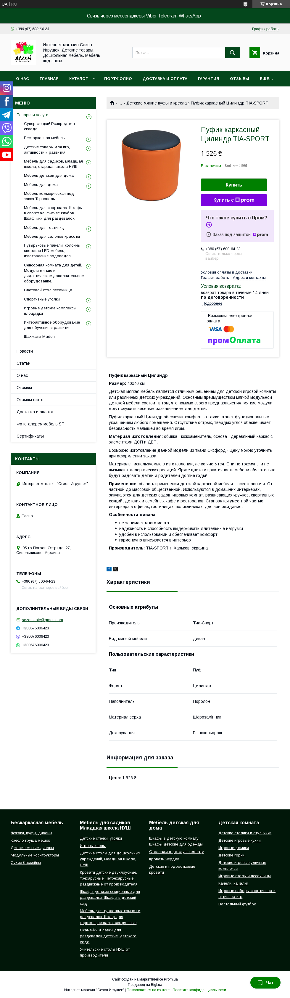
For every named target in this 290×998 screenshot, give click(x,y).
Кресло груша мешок (30, 840)
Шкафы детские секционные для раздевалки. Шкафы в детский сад (110, 897)
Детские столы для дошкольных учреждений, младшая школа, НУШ (110, 859)
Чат (265, 982)
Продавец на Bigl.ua (145, 985)
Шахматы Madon (39, 336)
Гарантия (208, 78)
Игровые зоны (93, 845)
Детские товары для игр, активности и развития (47, 150)
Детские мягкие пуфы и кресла (156, 103)
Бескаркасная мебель (44, 138)
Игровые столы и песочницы (244, 876)
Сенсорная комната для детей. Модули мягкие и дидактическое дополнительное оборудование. (54, 273)
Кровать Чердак (164, 859)
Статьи (23, 363)
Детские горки (231, 855)
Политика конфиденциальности (199, 990)
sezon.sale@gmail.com (42, 620)
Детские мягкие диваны (32, 848)
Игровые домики (233, 848)
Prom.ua (171, 979)
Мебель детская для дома (49, 175)
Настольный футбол (237, 904)
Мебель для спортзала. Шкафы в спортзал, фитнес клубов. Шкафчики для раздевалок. (53, 213)
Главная (49, 78)
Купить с (233, 200)
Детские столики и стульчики (244, 833)
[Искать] (232, 52)
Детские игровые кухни (239, 840)
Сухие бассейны (26, 862)
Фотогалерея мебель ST (41, 424)
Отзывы (239, 78)
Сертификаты (30, 436)
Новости (25, 351)
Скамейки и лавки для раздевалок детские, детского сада (108, 936)
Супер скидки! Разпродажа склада (49, 126)
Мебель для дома (41, 184)
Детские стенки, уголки (101, 838)
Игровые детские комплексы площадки (50, 311)
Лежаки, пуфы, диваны (31, 833)
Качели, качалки (233, 883)
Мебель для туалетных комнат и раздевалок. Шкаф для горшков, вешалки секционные (110, 917)
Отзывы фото (30, 399)
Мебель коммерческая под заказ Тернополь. (49, 196)
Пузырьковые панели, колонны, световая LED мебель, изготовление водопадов (52, 250)
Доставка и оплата (165, 78)
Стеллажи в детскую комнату (176, 851)
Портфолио (118, 78)
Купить (234, 184)
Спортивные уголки (42, 299)
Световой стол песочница (48, 290)
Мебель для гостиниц (44, 227)
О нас (22, 78)
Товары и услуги (33, 115)
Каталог (78, 78)
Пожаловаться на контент (148, 990)
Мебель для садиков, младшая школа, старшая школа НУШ (53, 164)
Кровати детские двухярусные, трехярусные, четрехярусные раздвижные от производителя (108, 878)
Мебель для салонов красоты (52, 236)
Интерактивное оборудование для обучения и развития (52, 325)
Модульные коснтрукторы (35, 855)
